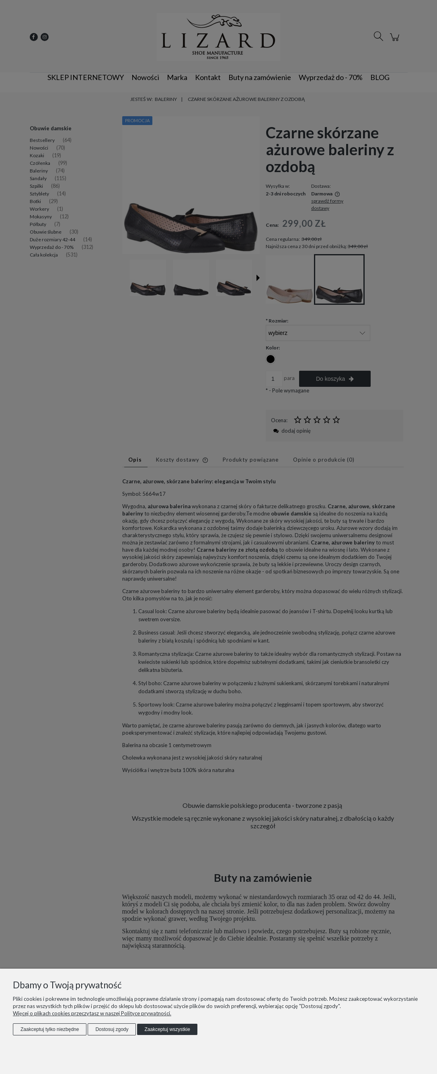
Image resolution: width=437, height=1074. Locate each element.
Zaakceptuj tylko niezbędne (50, 1029)
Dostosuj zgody (111, 1029)
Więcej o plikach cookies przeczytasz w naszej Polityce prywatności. (92, 1013)
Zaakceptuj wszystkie (167, 1029)
